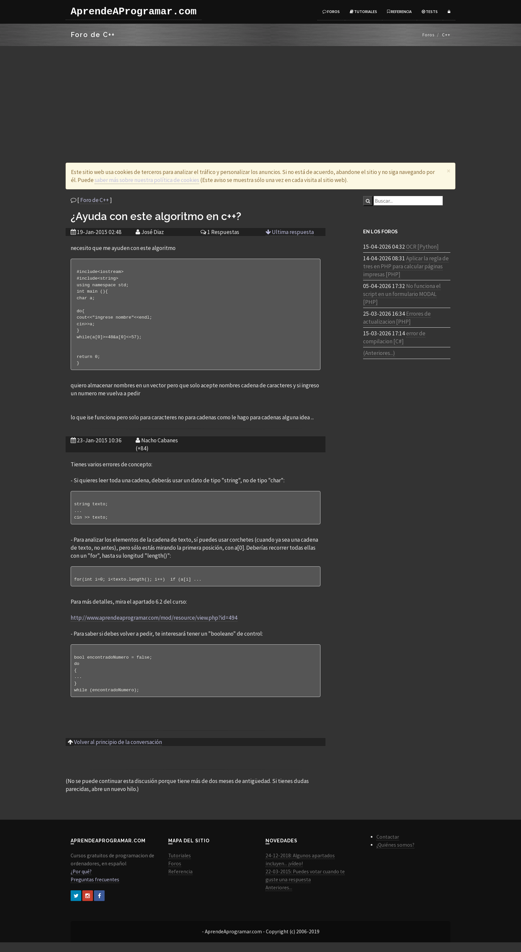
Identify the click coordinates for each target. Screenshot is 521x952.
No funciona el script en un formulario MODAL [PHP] (402, 294)
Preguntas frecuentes (95, 889)
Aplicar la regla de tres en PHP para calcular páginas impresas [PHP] (406, 266)
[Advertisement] (260, 96)
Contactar (387, 846)
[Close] (448, 170)
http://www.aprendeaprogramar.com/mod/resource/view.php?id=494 (154, 625)
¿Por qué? (81, 881)
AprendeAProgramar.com (134, 11)
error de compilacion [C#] (394, 337)
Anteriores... (278, 897)
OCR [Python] (422, 246)
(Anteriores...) (379, 353)
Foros (331, 11)
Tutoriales (363, 11)
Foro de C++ (94, 200)
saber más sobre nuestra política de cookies (147, 180)
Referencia (399, 11)
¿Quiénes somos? (395, 854)
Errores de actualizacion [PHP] (397, 317)
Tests (430, 11)
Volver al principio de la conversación (118, 751)
